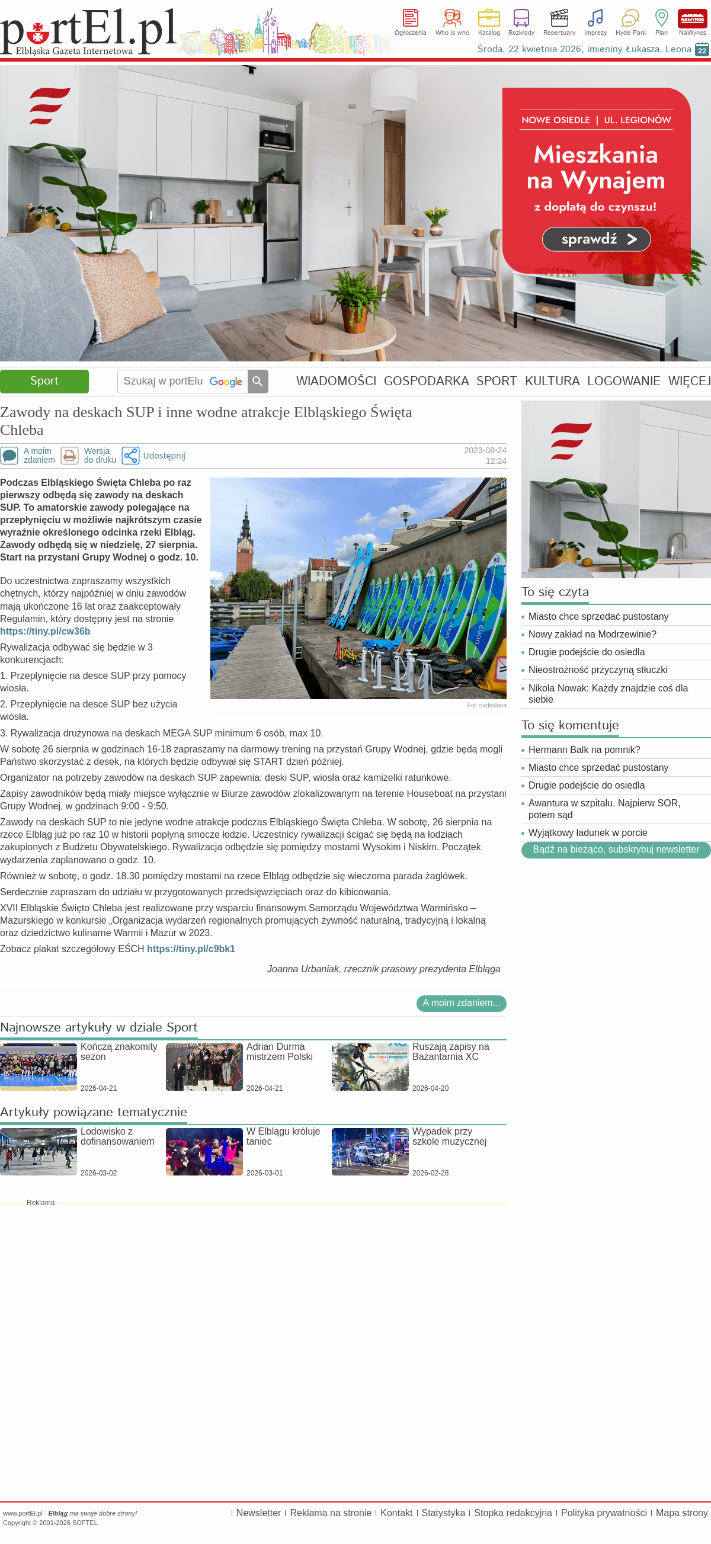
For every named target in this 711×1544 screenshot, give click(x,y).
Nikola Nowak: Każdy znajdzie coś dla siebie (608, 693)
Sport (44, 381)
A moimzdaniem (39, 456)
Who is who (452, 33)
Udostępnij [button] (164, 455)
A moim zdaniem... (461, 1003)
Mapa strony (682, 1513)
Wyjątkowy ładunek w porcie (588, 833)
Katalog (489, 33)
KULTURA (552, 381)
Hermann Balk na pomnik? (584, 750)
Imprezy (595, 33)
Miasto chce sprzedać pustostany (599, 616)
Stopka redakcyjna (513, 1513)
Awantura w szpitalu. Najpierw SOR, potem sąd (605, 808)
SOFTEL (85, 1522)
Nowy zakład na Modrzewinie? (592, 634)
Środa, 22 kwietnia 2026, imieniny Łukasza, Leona (584, 49)
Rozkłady (521, 33)
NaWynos (692, 18)
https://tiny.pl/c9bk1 (191, 949)
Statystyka (444, 1513)
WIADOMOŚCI (336, 381)
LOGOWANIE (624, 381)
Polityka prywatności (604, 1513)
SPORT (496, 381)
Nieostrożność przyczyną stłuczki (598, 670)
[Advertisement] (253, 1294)
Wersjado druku (100, 456)
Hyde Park (631, 33)
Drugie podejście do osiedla (587, 652)
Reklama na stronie (330, 1513)
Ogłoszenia (411, 33)
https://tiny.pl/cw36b (45, 631)
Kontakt (396, 1513)
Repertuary (559, 33)
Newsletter (258, 1513)
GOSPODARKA (426, 381)
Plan (661, 33)
